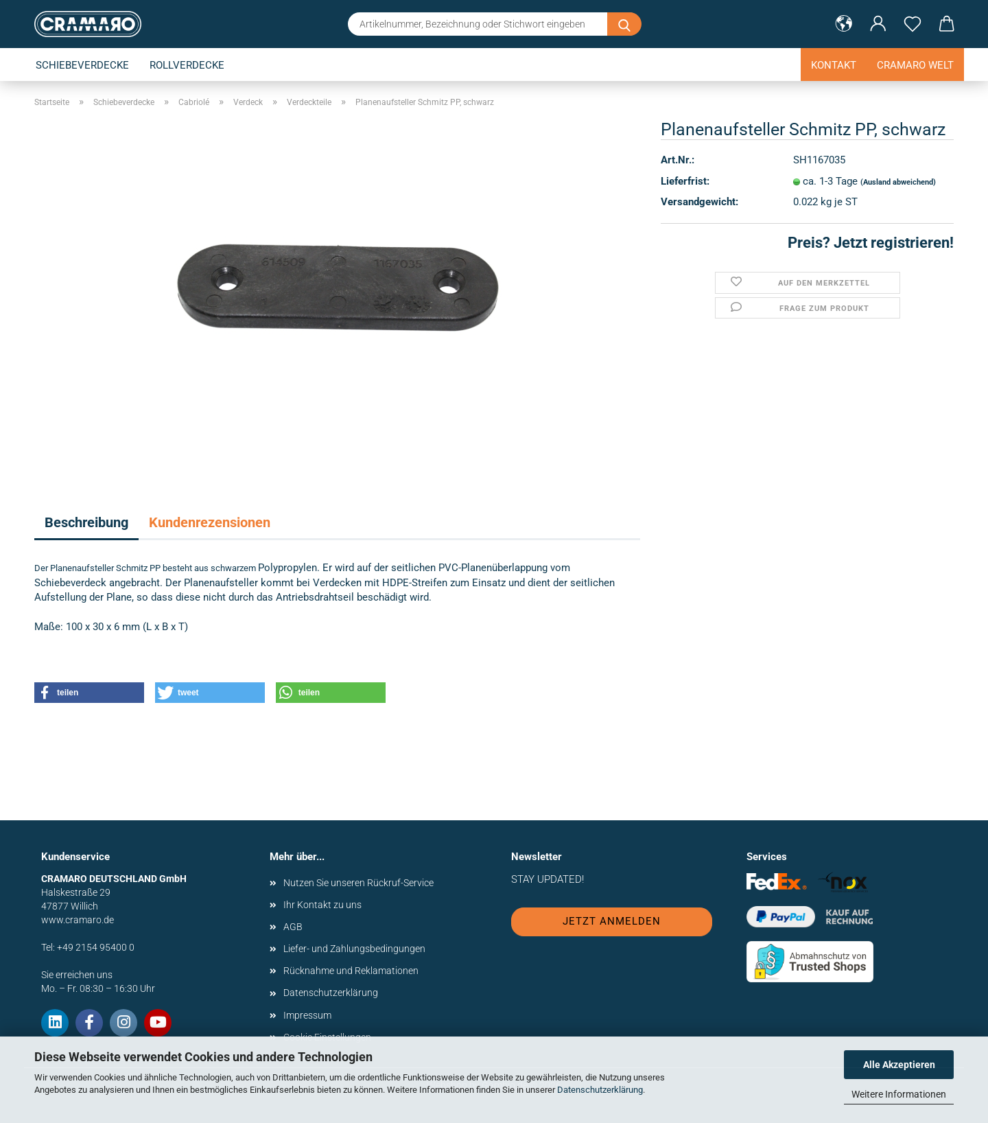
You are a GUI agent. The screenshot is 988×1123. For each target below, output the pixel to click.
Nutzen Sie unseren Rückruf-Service (358, 882)
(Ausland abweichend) (898, 182)
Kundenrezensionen (209, 522)
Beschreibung (86, 522)
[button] (844, 24)
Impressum (307, 1015)
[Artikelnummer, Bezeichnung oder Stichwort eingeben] (624, 24)
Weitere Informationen (898, 1094)
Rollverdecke (187, 65)
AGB (293, 926)
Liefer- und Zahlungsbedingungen (354, 948)
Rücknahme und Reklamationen (351, 970)
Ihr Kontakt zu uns (322, 904)
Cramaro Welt (915, 65)
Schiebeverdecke (82, 65)
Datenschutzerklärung (600, 1090)
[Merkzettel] (912, 24)
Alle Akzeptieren (899, 1064)
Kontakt (833, 65)
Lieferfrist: (685, 181)
